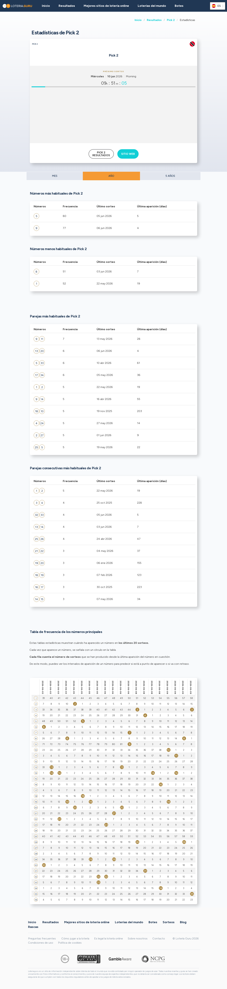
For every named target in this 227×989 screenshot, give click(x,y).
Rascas (33, 927)
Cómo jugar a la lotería (75, 938)
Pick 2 (171, 20)
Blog (183, 922)
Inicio (138, 20)
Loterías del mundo (152, 6)
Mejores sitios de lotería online (106, 6)
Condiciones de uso (40, 942)
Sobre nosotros (137, 938)
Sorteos (169, 922)
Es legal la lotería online (108, 938)
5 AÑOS (170, 175)
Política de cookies (70, 942)
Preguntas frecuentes (42, 938)
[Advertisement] (113, 115)
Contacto (158, 938)
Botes (179, 6)
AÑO (111, 175)
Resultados (154, 20)
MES (54, 175)
